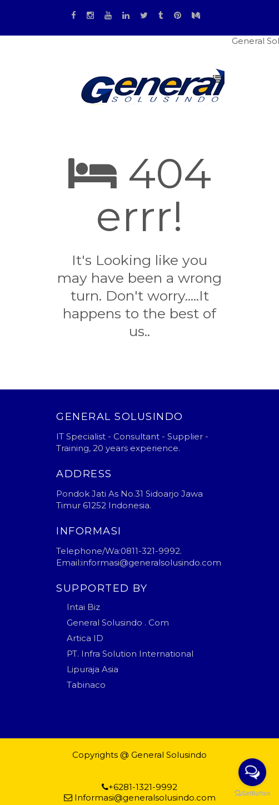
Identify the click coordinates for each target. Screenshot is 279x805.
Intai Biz (83, 607)
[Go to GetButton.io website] (252, 793)
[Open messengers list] (252, 772)
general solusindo (180, 765)
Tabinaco (86, 684)
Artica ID (85, 638)
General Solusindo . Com (118, 622)
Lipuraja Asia (92, 669)
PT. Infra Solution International (130, 653)
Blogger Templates (102, 765)
